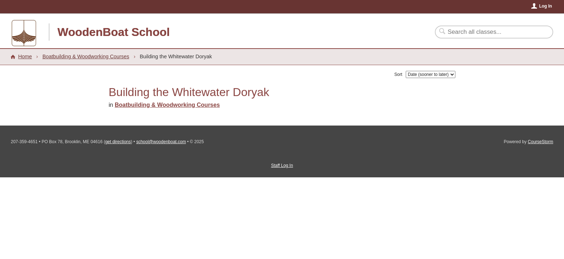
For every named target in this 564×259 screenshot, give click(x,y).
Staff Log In (282, 165)
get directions (118, 141)
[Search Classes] (490, 32)
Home (25, 56)
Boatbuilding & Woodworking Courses (85, 56)
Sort (398, 74)
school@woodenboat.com (161, 141)
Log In (545, 6)
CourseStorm (540, 141)
